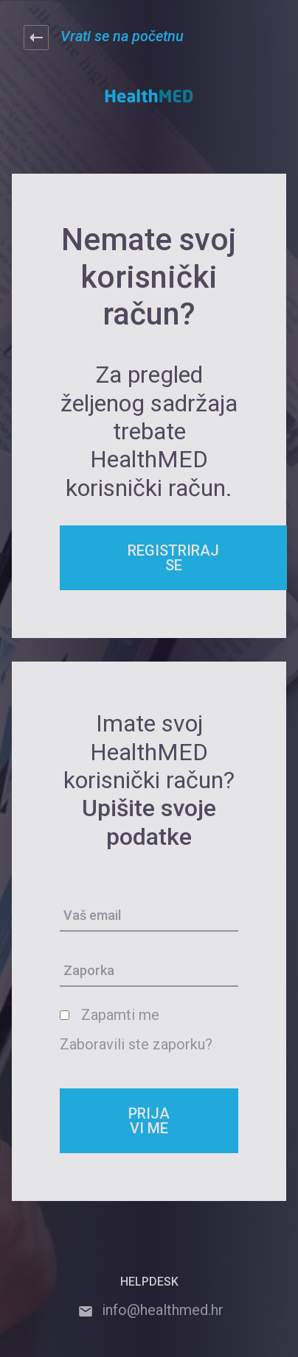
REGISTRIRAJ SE (173, 558)
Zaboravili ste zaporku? (136, 1044)
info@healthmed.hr (149, 1310)
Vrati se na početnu (104, 37)
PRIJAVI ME (149, 1121)
